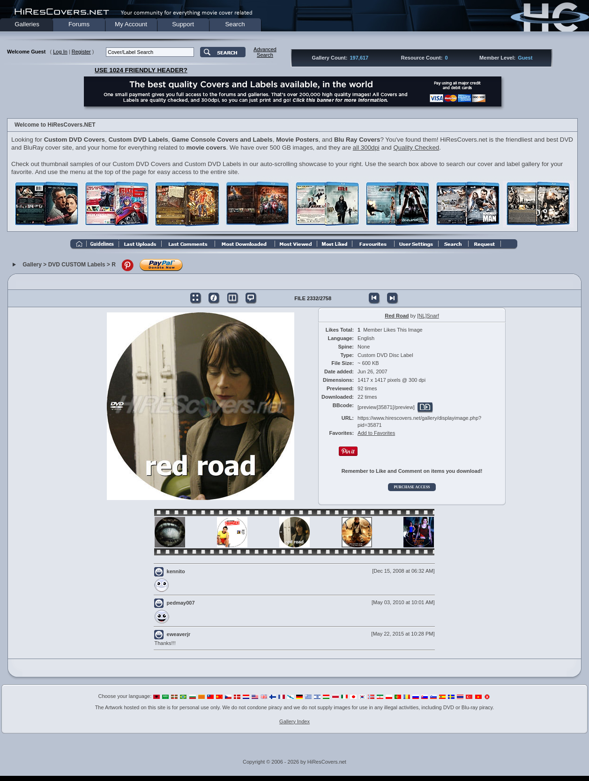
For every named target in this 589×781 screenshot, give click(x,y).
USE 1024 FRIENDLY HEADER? (141, 70)
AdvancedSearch (264, 52)
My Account (131, 24)
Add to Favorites (376, 433)
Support (183, 24)
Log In (60, 51)
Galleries (27, 24)
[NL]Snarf (428, 315)
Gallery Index (294, 721)
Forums (78, 24)
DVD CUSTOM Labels (76, 264)
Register (81, 51)
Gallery (32, 264)
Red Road (397, 315)
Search (235, 24)
